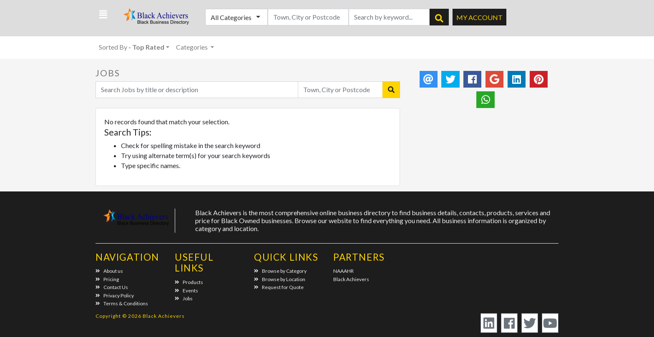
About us (109, 271)
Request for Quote (279, 287)
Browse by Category (280, 271)
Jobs (184, 298)
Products (189, 282)
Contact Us (112, 287)
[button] (103, 14)
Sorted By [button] (131, 47)
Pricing (107, 279)
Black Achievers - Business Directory (157, 19)
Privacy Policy (115, 295)
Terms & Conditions (122, 303)
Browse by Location (279, 279)
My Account (479, 17)
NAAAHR (343, 271)
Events (186, 290)
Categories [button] (192, 47)
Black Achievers (351, 279)
